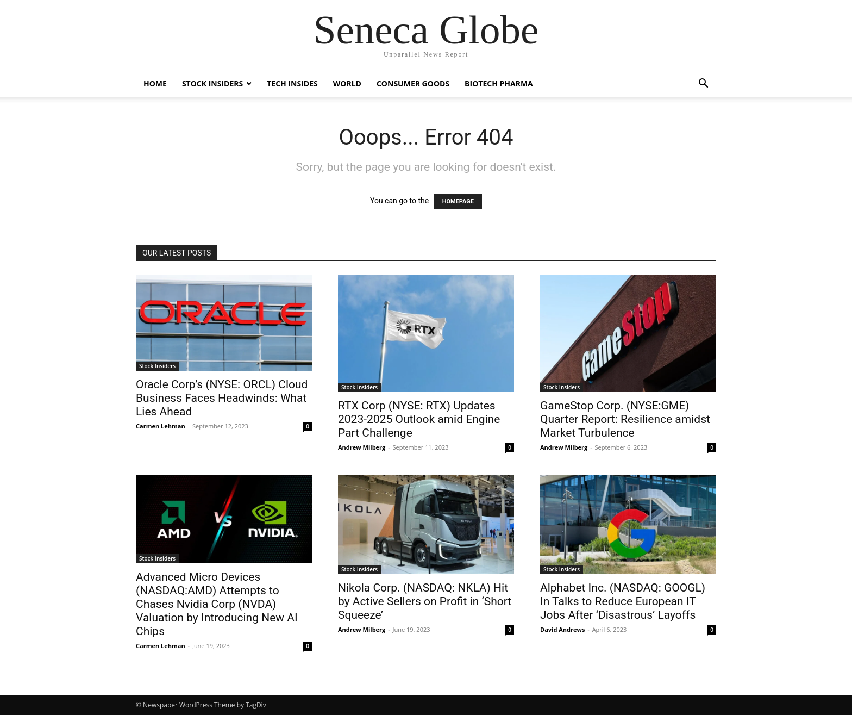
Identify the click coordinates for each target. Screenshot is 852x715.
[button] (703, 84)
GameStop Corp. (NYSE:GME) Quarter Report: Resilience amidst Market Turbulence (625, 419)
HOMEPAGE (458, 201)
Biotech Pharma (499, 83)
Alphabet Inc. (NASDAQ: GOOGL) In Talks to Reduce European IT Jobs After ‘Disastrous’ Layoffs (622, 601)
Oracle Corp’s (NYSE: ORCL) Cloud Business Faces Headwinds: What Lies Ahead (222, 398)
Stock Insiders (212, 83)
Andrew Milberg (361, 447)
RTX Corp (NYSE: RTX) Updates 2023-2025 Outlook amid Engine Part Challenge (419, 419)
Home (155, 83)
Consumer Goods (413, 83)
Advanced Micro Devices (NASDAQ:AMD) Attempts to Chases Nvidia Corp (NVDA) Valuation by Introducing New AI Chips (217, 604)
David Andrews (562, 629)
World (347, 83)
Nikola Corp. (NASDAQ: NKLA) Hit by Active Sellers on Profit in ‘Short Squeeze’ (424, 601)
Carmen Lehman (160, 426)
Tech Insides (292, 83)
